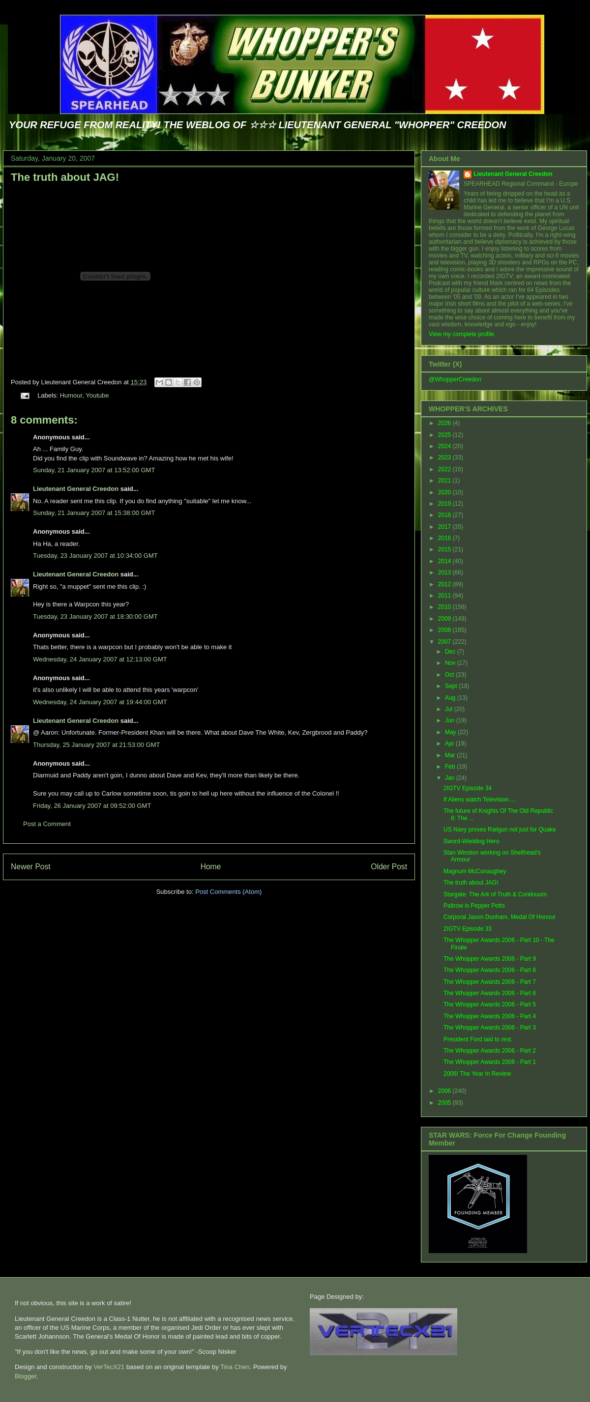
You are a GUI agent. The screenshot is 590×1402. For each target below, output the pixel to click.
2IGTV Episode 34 (467, 788)
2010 (445, 606)
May (451, 732)
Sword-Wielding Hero (471, 841)
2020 (445, 492)
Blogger (25, 1376)
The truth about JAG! (65, 177)
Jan (450, 777)
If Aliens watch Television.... (479, 799)
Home (211, 866)
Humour (71, 395)
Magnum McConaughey (474, 871)
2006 (445, 1090)
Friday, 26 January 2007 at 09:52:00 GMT (92, 805)
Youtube (97, 395)
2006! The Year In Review (477, 1073)
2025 (445, 434)
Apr (450, 743)
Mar (451, 755)
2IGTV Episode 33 (467, 928)
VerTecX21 (108, 1367)
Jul (449, 709)
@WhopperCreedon (455, 379)
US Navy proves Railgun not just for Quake (499, 829)
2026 (445, 423)
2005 (445, 1102)
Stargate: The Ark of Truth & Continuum (495, 894)
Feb (451, 766)
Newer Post (31, 866)
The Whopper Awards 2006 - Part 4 (489, 1016)
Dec (451, 651)
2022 (445, 469)
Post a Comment (47, 824)
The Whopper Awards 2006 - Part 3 (489, 1027)
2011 (445, 595)
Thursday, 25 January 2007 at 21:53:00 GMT (96, 744)
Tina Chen (235, 1367)
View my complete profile (461, 334)
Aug (451, 697)
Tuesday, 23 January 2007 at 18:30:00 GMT (95, 616)
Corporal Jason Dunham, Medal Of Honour (499, 917)
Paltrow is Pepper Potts (474, 905)
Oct (450, 674)
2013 (445, 572)
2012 (445, 584)
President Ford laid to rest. (478, 1039)
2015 (445, 549)
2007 (445, 641)
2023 (445, 457)
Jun (450, 720)
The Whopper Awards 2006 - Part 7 (489, 981)
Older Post (389, 866)
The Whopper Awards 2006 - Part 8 (489, 970)
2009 (445, 618)
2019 (445, 503)
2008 (445, 630)
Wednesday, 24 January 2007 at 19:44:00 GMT (100, 702)
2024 (445, 446)
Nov (451, 662)
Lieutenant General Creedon (75, 488)
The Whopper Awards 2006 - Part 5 (489, 1004)
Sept (452, 686)
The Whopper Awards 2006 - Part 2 (489, 1050)
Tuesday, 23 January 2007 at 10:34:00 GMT (95, 555)
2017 (445, 526)
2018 (445, 515)
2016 (445, 538)
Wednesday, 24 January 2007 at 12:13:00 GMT (100, 659)
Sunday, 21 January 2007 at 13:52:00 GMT (94, 470)
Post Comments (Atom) (228, 891)
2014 (445, 561)
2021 (445, 480)
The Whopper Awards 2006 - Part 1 (489, 1062)
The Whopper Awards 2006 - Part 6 (489, 993)
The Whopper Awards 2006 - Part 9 (489, 958)
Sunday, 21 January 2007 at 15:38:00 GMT (94, 512)
